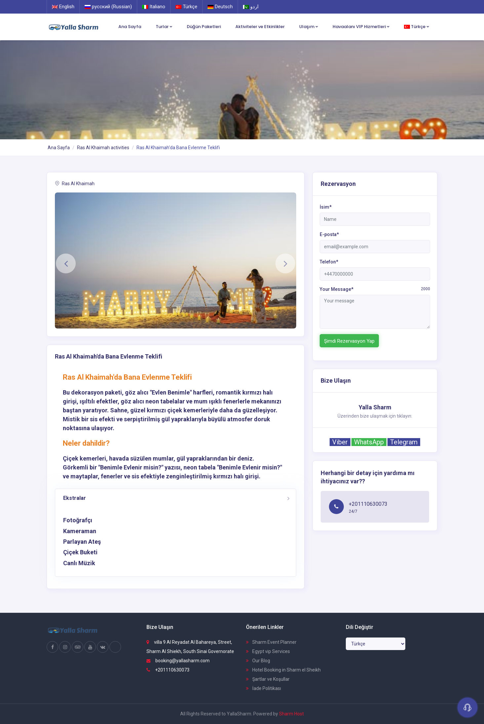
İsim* (326, 207)
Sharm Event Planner (271, 642)
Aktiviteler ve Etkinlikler (260, 26)
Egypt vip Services (268, 651)
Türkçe (186, 7)
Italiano (153, 7)
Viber (340, 442)
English (63, 7)
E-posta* (329, 234)
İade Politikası (263, 688)
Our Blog (258, 660)
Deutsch (220, 7)
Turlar (164, 26)
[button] (66, 263)
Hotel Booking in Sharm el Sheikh (283, 669)
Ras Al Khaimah (75, 183)
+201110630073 (167, 669)
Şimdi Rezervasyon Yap (349, 341)
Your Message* (375, 289)
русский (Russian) (108, 7)
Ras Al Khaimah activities (103, 147)
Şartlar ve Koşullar (268, 679)
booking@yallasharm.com (178, 660)
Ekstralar (74, 498)
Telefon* (329, 261)
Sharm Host (291, 713)
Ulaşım (308, 26)
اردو (251, 7)
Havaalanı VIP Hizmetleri (361, 26)
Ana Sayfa (129, 26)
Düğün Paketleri (204, 26)
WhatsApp (369, 442)
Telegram (404, 442)
